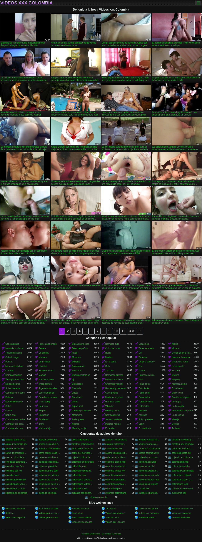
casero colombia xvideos (116, 453)
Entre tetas (143, 406)
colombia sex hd (146, 466)
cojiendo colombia (81, 457)
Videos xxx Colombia (26, 3)
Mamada (43, 357)
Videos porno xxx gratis (50, 513)
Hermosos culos (146, 375)
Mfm (140, 379)
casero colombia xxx (148, 453)
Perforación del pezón (182, 410)
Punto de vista (145, 401)
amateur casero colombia (149, 439)
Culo (107, 366)
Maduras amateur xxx (182, 508)
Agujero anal (78, 366)
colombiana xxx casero (16, 488)
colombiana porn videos (183, 479)
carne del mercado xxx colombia (83, 453)
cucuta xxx (143, 488)
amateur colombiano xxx (116, 444)
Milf (140, 353)
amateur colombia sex (16, 444)
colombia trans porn (48, 470)
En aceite (110, 428)
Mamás (42, 375)
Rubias (8, 361)
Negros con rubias (14, 401)
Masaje (175, 419)
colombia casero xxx (115, 462)
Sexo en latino (112, 517)
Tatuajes (142, 357)
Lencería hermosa (181, 357)
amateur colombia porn (183, 439)
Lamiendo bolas (46, 393)
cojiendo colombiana (115, 457)
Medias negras (12, 384)
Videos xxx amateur (115, 513)
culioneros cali (179, 493)
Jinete (75, 393)
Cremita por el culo (81, 410)
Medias (109, 357)
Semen (42, 348)
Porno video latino (181, 517)
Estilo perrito (178, 366)
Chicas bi (76, 388)
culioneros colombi (98, 497)
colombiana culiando (15, 479)
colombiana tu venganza (16, 484)
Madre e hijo (45, 428)
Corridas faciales (13, 375)
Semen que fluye (113, 419)
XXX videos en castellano (50, 508)
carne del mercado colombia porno (183, 448)
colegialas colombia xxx (16, 462)
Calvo (8, 406)
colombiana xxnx (180, 484)
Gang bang (44, 401)
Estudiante (143, 388)
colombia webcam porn (149, 470)
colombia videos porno (83, 470)
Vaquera (176, 379)
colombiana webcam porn (116, 484)
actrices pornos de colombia (50, 439)
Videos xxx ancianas (82, 522)
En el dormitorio (46, 370)
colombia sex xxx (13, 470)
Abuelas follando (146, 517)
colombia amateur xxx (83, 462)
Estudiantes (177, 388)
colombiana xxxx (80, 488)
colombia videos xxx (115, 470)
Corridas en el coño (15, 393)
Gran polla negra (180, 361)
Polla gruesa (78, 419)
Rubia (108, 353)
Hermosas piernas (114, 375)
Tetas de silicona (13, 353)
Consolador (144, 397)
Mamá (141, 370)
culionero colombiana (115, 493)
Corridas (9, 370)
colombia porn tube (48, 466)
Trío (140, 366)
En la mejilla (178, 406)
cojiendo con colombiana (149, 457)
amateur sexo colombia (16, 448)
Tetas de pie (144, 384)
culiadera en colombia (16, 493)
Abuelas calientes (80, 508)
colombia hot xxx (180, 462)
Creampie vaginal (114, 384)
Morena (175, 348)
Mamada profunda (14, 348)
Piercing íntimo (112, 410)
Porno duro (143, 393)
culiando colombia (47, 493)
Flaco (74, 353)
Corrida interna (112, 415)
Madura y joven (46, 379)
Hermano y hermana (115, 388)
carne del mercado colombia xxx (16, 453)
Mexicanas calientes (15, 508)
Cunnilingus (44, 361)
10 (116, 331)
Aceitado (142, 415)
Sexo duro (77, 370)
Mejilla (175, 344)
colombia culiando (147, 462)
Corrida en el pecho (181, 397)
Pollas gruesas (145, 419)
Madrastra (77, 415)
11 (123, 331)
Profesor (176, 428)
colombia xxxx (79, 475)
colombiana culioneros (50, 479)
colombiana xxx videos (50, 488)
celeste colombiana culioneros (16, 457)
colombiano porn (113, 488)
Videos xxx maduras (148, 513)
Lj (73, 379)
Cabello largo (12, 357)
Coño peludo (111, 393)
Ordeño (175, 375)
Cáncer (9, 410)
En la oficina (144, 428)
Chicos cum (177, 393)
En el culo (44, 419)
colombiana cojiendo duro (183, 475)
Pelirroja (9, 397)
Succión (176, 370)
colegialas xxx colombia (50, 462)
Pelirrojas (176, 401)
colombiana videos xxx (83, 484)
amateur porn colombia (149, 444)
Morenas (76, 357)
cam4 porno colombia (149, 448)
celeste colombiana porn (50, 457)
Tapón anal (77, 406)
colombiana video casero (50, 484)
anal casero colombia (82, 448)
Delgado (76, 361)
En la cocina (178, 415)
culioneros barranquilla (149, 493)
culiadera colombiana (182, 488)
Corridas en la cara (48, 397)
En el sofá (44, 353)
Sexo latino (77, 513)
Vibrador (109, 406)
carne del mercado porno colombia (50, 453)
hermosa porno (179, 384)
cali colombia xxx (113, 448)
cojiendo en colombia (182, 457)
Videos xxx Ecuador (115, 522)
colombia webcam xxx (182, 470)
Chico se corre (112, 348)
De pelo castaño (146, 361)
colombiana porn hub (148, 479)
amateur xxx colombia (49, 448)
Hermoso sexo (112, 401)
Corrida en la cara (14, 428)
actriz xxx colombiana (116, 439)
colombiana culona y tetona (83, 479)
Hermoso (43, 406)
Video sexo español (15, 517)
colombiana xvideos (148, 484)
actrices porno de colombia (16, 439)
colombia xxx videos (49, 475)
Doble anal (10, 415)
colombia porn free (14, 466)
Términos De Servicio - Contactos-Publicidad (101, 534)
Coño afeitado (12, 344)
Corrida (175, 424)
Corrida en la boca (14, 424)
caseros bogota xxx (181, 453)
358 (131, 331)
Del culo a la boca (114, 379)
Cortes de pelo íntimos (183, 353)
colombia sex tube (181, 466)
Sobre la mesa (12, 388)
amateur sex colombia (182, 444)
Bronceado (77, 384)
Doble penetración (81, 375)
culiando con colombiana (83, 493)
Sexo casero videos (81, 517)
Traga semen (45, 384)
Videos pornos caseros (50, 517)
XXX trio (9, 513)
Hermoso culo (112, 344)
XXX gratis (110, 508)
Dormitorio (77, 397)
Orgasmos (143, 344)
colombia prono (79, 466)
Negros (42, 410)
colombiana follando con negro (116, 479)
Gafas (75, 401)
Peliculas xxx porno (148, 508)
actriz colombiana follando (83, 439)
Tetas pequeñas (80, 348)
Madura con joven (114, 397)
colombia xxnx (12, 475)
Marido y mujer (79, 428)
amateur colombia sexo (50, 444)
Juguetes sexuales (48, 388)
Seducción (44, 415)
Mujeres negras (113, 424)
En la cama (110, 361)
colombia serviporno (115, 466)
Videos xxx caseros (181, 513)
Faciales (43, 366)
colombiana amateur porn (116, 475)
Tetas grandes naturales (16, 379)
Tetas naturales (145, 348)
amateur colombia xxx (83, 444)
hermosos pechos (14, 366)
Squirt (141, 424)
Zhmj (41, 424)
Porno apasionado (48, 344)
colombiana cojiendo (148, 475)
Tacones (109, 370)
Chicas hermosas (80, 344)
